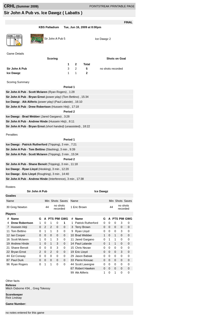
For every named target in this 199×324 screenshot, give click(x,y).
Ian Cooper (18, 235)
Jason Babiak (83, 255)
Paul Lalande (63, 101)
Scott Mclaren (38, 91)
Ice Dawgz (101, 38)
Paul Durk (17, 260)
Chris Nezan (83, 247)
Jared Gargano (51, 116)
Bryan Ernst (37, 96)
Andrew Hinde (38, 121)
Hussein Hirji (60, 106)
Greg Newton (18, 207)
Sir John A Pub (53, 38)
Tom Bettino (70, 96)
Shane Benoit (38, 164)
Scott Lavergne (84, 264)
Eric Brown (80, 207)
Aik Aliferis (29, 101)
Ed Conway (18, 255)
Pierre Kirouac (84, 260)
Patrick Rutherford (34, 144)
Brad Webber (31, 116)
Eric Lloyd (29, 173)
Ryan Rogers (57, 91)
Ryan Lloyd (30, 169)
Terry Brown (82, 227)
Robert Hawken (85, 268)
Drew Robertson (40, 106)
